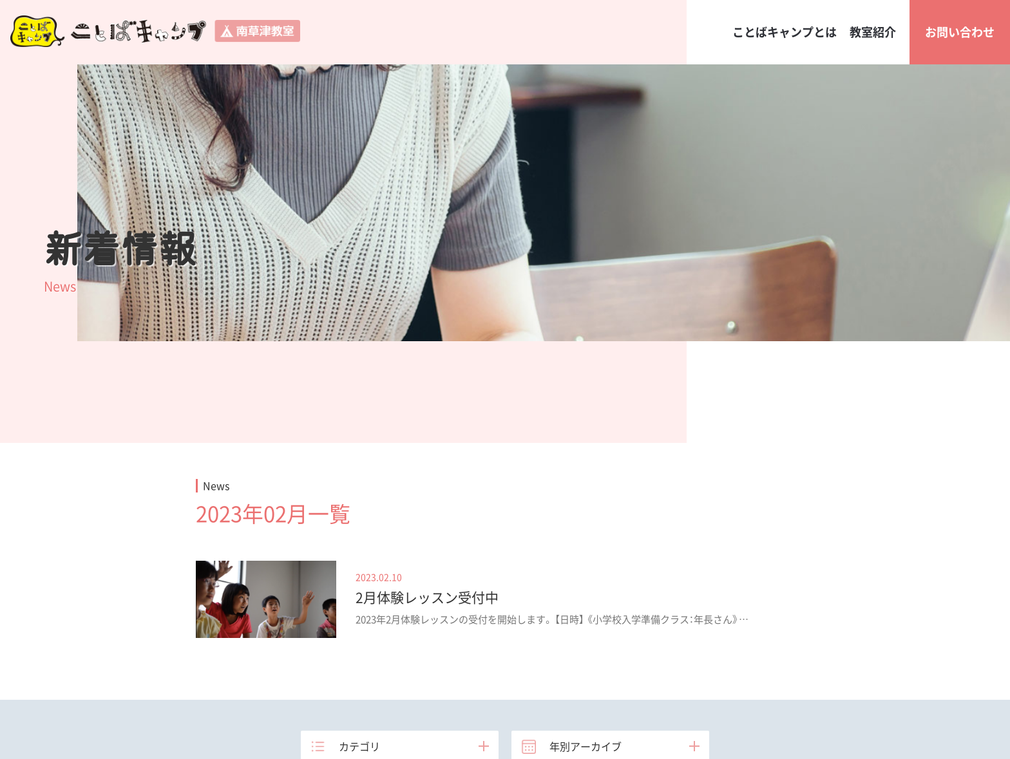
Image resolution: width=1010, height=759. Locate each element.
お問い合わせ (960, 32)
